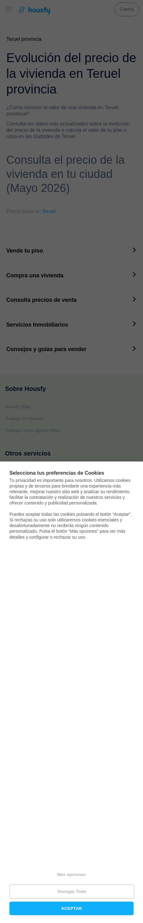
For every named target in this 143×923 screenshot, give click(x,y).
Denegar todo (71, 891)
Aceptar (71, 908)
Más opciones (71, 874)
